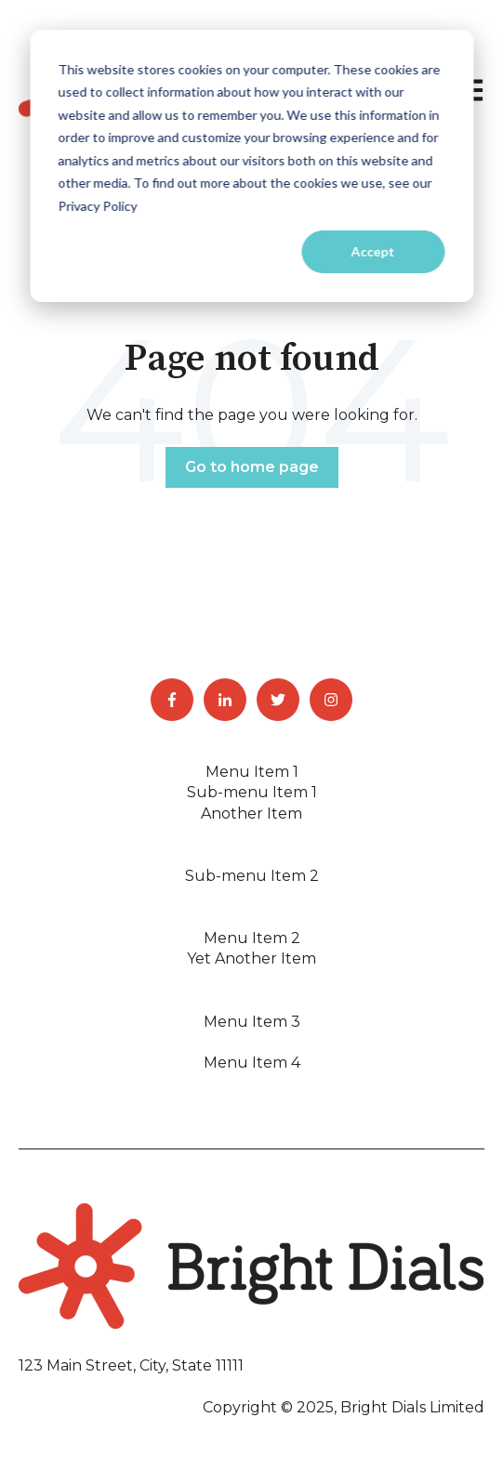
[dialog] (251, 166)
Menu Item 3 (252, 1021)
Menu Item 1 (251, 772)
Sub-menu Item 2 (252, 876)
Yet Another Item (251, 958)
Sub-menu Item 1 (252, 792)
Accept (373, 251)
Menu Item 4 (252, 1062)
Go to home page (252, 467)
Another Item (251, 813)
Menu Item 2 (252, 938)
